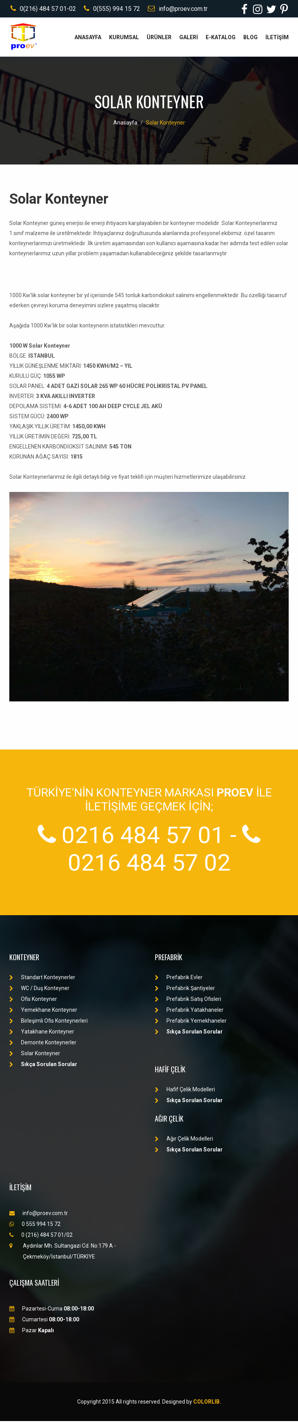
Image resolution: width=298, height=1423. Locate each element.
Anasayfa (125, 124)
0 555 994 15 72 (35, 1226)
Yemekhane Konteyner (43, 1012)
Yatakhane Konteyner (41, 1033)
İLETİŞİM (277, 39)
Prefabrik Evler (179, 979)
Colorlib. (207, 1403)
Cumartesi (44, 1321)
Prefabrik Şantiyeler (185, 990)
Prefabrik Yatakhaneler (189, 1012)
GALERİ (188, 39)
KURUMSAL (124, 39)
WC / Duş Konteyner (39, 990)
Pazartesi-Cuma (51, 1310)
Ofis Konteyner (33, 1001)
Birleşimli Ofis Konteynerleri (48, 1023)
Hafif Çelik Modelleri (185, 1091)
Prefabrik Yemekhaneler (191, 1023)
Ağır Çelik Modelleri (184, 1140)
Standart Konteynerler (42, 979)
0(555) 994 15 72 (111, 9)
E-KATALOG (221, 39)
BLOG (250, 39)
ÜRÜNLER (159, 39)
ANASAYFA (87, 39)
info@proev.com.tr (176, 9)
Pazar (31, 1332)
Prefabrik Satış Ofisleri (188, 1001)
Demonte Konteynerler (42, 1044)
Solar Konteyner (165, 124)
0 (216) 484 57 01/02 (41, 1237)
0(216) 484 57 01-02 (42, 9)
